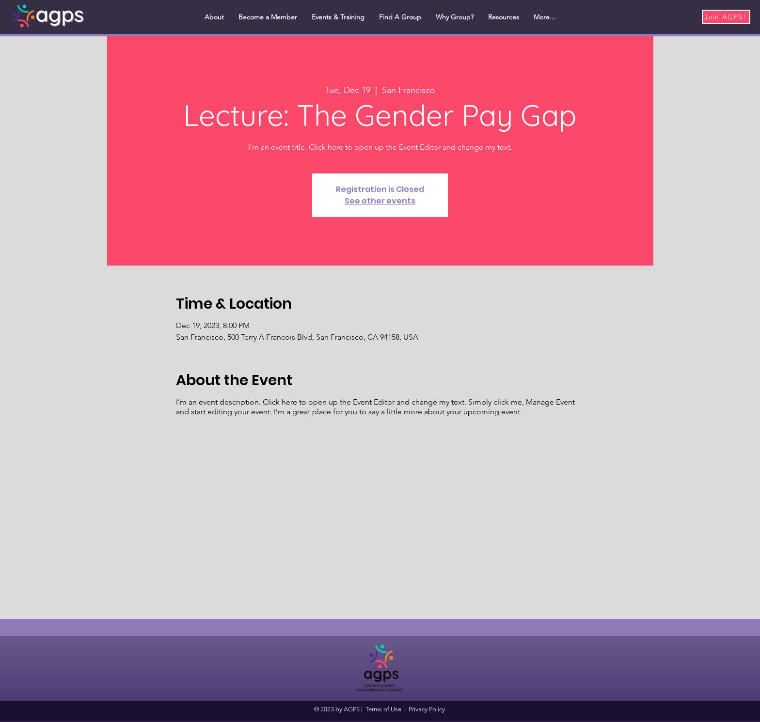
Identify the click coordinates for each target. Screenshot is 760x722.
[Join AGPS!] (726, 17)
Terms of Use (383, 709)
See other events (380, 200)
